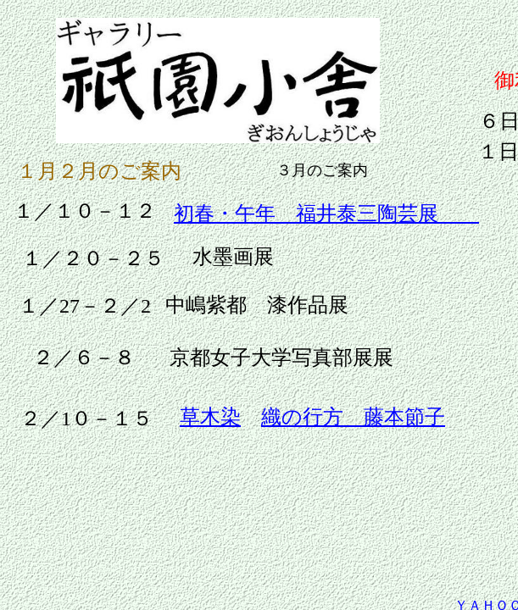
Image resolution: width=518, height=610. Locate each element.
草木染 (210, 417)
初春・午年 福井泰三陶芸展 (326, 213)
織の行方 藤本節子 (353, 417)
